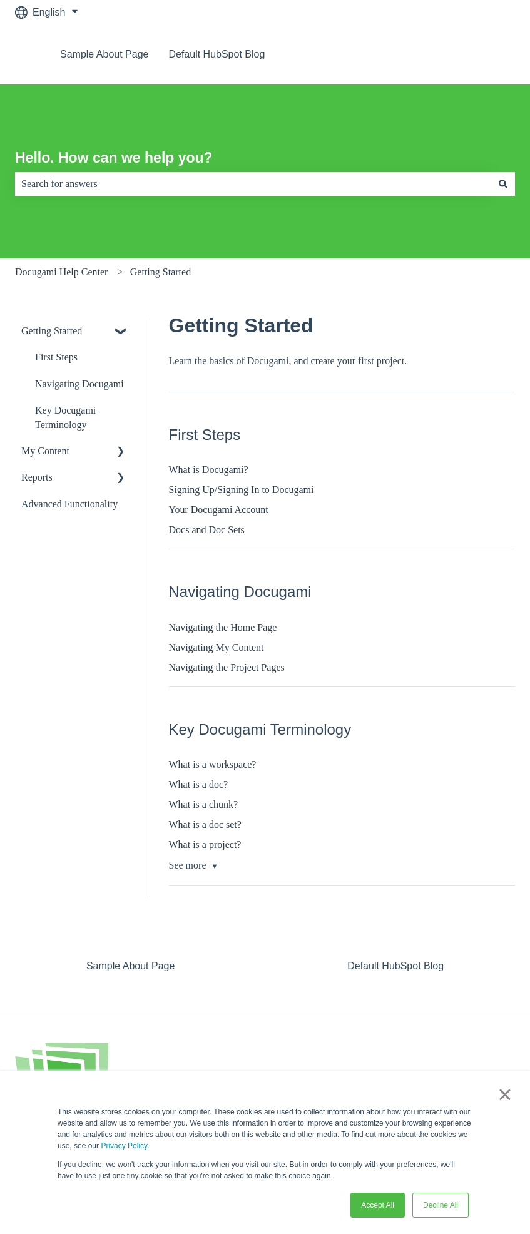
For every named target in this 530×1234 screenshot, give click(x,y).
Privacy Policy (124, 1145)
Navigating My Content (216, 647)
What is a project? (205, 844)
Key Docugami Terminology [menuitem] (65, 417)
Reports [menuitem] (37, 477)
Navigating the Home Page (223, 627)
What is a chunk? (203, 804)
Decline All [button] (440, 1205)
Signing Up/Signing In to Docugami (241, 489)
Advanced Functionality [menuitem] (69, 504)
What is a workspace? (213, 764)
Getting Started (160, 272)
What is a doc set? (205, 824)
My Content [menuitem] (45, 451)
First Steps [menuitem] (56, 357)
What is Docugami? (208, 469)
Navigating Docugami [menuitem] (79, 384)
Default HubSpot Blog (216, 54)
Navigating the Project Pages (227, 667)
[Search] (503, 184)
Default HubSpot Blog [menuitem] (395, 966)
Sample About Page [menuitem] (130, 966)
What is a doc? (198, 784)
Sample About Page (104, 54)
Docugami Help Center (61, 272)
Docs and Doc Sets (207, 529)
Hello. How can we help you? (114, 158)
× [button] (504, 1094)
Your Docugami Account (218, 509)
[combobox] (253, 184)
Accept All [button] (377, 1205)
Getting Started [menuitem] (51, 330)
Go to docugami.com (456, 54)
